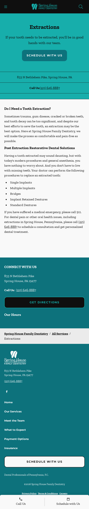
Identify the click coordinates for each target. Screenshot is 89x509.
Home (8, 402)
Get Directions (44, 302)
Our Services (13, 411)
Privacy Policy (29, 493)
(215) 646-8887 (50, 88)
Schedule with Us (44, 55)
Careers (63, 493)
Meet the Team (14, 420)
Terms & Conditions (48, 493)
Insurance (11, 448)
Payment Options (16, 439)
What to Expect (15, 429)
